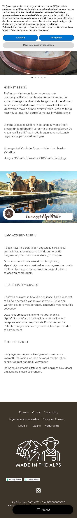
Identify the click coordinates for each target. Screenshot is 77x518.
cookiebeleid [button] (64, 15)
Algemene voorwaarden (24, 419)
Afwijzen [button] (20, 37)
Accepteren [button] (56, 37)
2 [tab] (35, 77)
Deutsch (23, 426)
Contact (36, 412)
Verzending (51, 412)
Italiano (36, 426)
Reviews (24, 412)
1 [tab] (32, 77)
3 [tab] (38, 77)
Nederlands (52, 426)
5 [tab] (45, 77)
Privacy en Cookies (53, 419)
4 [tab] (42, 77)
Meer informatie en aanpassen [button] (38, 45)
